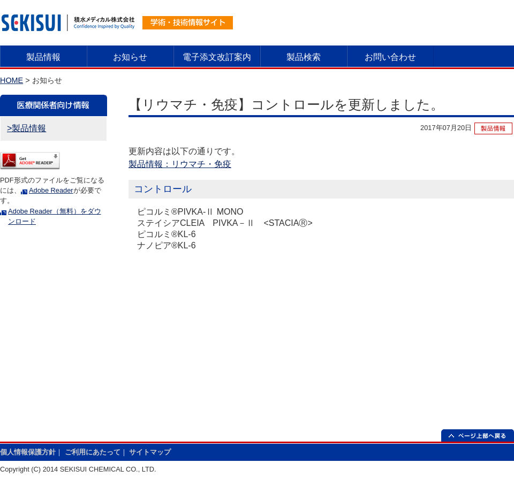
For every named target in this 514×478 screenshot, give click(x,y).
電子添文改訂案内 (217, 57)
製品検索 (303, 57)
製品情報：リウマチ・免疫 (179, 164)
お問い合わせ (390, 57)
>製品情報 (26, 128)
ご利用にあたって (92, 452)
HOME (11, 80)
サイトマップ (150, 452)
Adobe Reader (51, 190)
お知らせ (130, 57)
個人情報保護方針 (28, 452)
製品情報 (43, 57)
